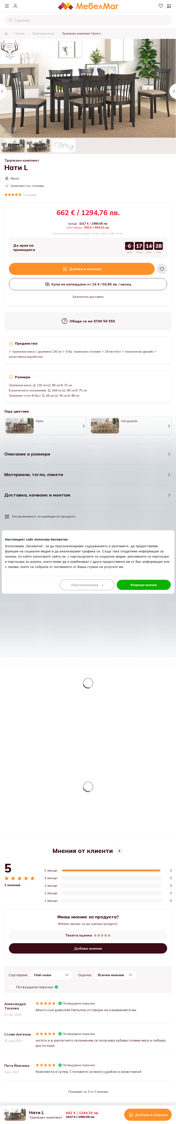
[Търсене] (10, 20)
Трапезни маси (43, 33)
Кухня (20, 33)
